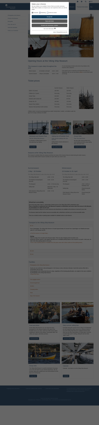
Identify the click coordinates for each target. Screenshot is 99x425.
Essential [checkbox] (36, 12)
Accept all (49, 16)
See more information (49, 28)
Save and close (49, 21)
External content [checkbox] (53, 12)
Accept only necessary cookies (49, 25)
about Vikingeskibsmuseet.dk (60, 32)
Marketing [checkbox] (43, 12)
